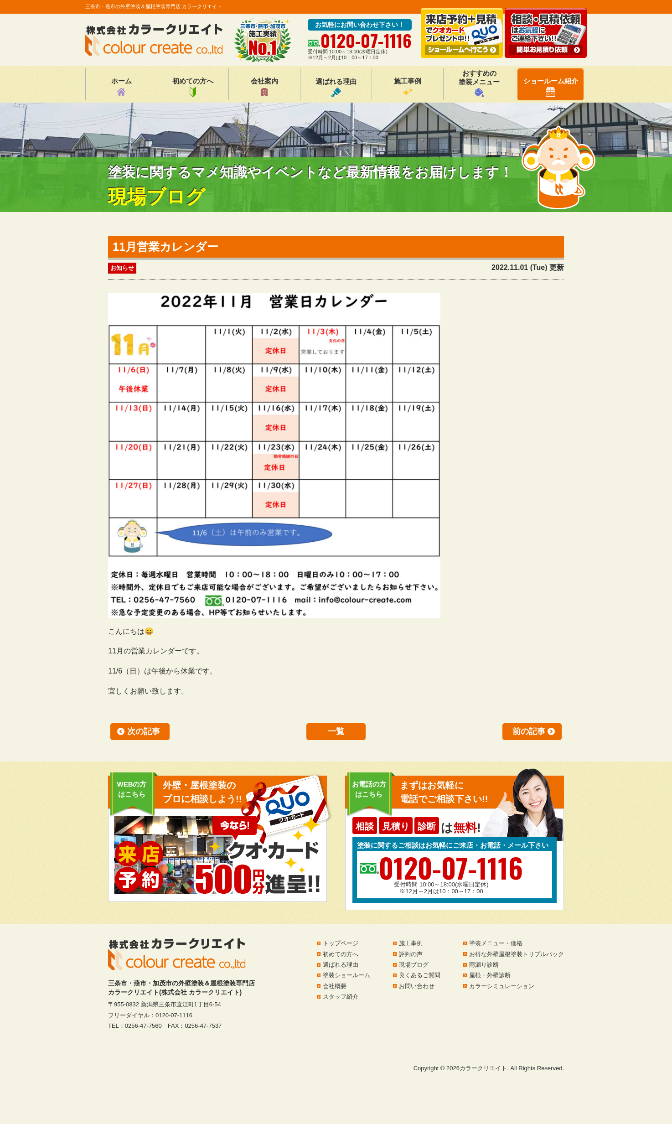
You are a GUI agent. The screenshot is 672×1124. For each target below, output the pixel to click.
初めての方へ (192, 87)
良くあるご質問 (419, 975)
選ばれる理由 (336, 87)
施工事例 (407, 87)
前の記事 (528, 731)
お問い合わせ (416, 986)
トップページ (340, 943)
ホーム (121, 87)
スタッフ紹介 (340, 996)
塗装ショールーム (346, 975)
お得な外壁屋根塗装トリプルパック (516, 954)
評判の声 (411, 954)
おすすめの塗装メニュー (479, 83)
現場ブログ (414, 964)
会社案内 (264, 87)
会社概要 (334, 986)
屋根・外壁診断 (490, 975)
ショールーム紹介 (550, 87)
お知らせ (122, 267)
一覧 (336, 731)
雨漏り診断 (484, 964)
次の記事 (143, 731)
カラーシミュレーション (501, 986)
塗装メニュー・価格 (495, 943)
